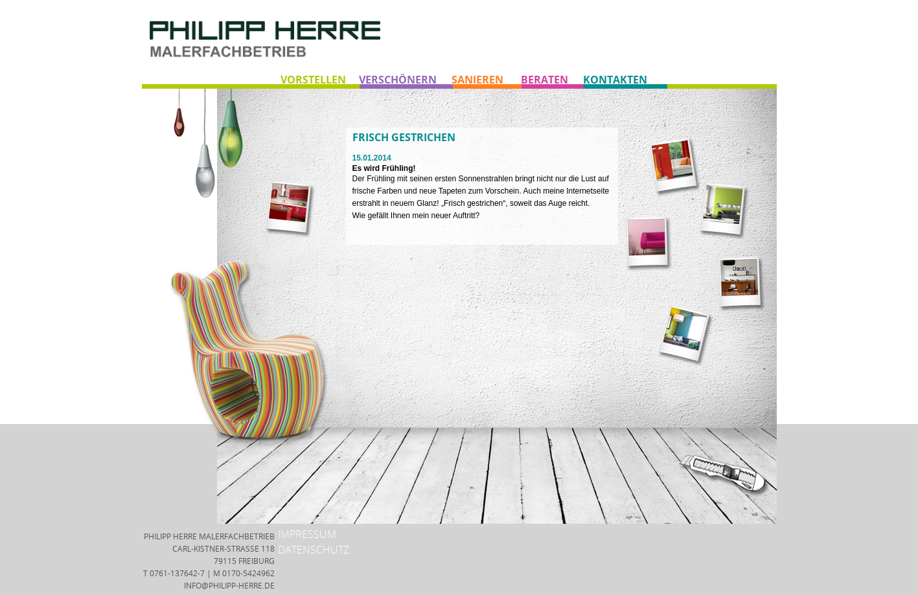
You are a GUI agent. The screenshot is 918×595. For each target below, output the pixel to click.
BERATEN (544, 80)
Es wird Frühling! (384, 168)
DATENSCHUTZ (313, 550)
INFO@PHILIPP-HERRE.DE (229, 585)
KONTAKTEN (615, 80)
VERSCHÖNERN (398, 80)
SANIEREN (477, 80)
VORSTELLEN (313, 80)
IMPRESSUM (307, 534)
